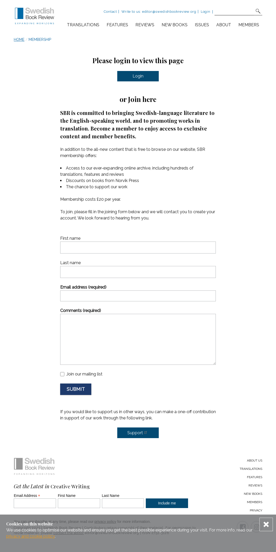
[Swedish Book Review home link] (34, 16)
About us (254, 460)
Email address (83, 287)
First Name (66, 495)
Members (248, 24)
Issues (202, 24)
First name (70, 238)
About (223, 24)
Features (117, 24)
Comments (80, 310)
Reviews (144, 24)
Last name (70, 262)
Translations (83, 24)
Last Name (111, 495)
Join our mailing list (84, 374)
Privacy (256, 510)
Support (138, 432)
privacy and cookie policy (30, 536)
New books (175, 24)
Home (19, 39)
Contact (110, 12)
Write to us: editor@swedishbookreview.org (158, 12)
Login (205, 12)
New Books (253, 494)
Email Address (27, 495)
